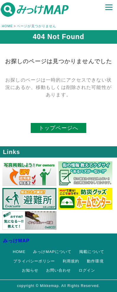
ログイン (87, 270)
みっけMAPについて (52, 251)
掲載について (91, 251)
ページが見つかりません (36, 26)
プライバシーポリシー (34, 261)
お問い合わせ (58, 270)
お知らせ (30, 270)
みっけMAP (16, 240)
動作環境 (95, 261)
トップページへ (58, 128)
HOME (7, 26)
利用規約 (71, 261)
